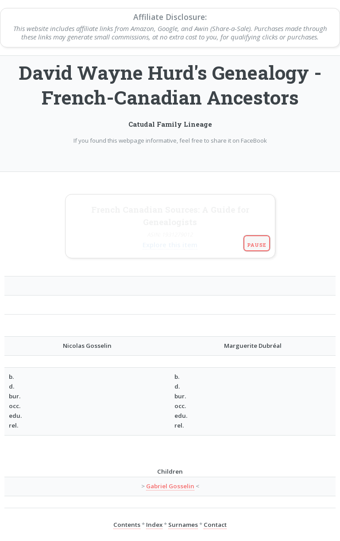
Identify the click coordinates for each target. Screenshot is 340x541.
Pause (256, 207)
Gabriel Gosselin (170, 449)
